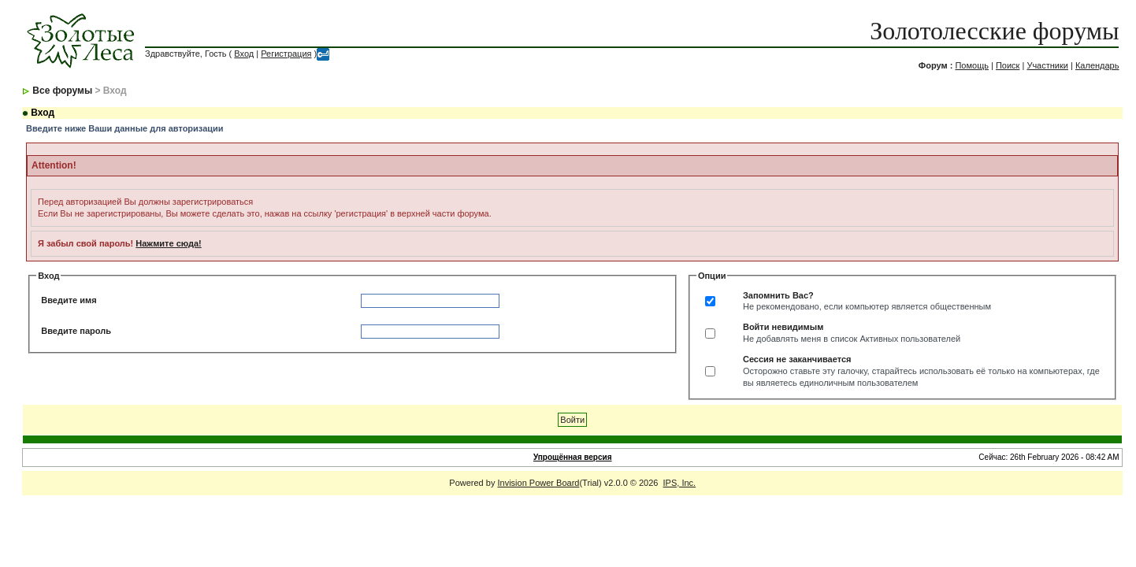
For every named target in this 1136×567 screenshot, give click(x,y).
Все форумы (62, 90)
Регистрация (286, 53)
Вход (244, 53)
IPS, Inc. (679, 482)
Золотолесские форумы (994, 31)
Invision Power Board (538, 482)
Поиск (1007, 65)
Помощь (972, 65)
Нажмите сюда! (168, 243)
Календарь (1097, 65)
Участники (1047, 65)
